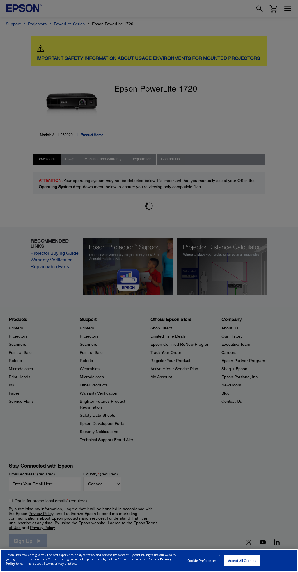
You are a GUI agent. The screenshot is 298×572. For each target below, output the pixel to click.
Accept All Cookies (242, 561)
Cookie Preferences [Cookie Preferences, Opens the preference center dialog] (202, 561)
